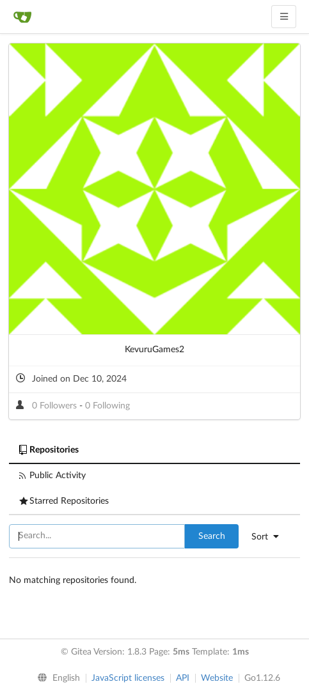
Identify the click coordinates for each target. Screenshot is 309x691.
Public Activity (52, 475)
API (182, 678)
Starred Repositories (64, 501)
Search (211, 536)
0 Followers (55, 405)
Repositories (49, 450)
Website (217, 678)
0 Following (107, 405)
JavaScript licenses (127, 678)
